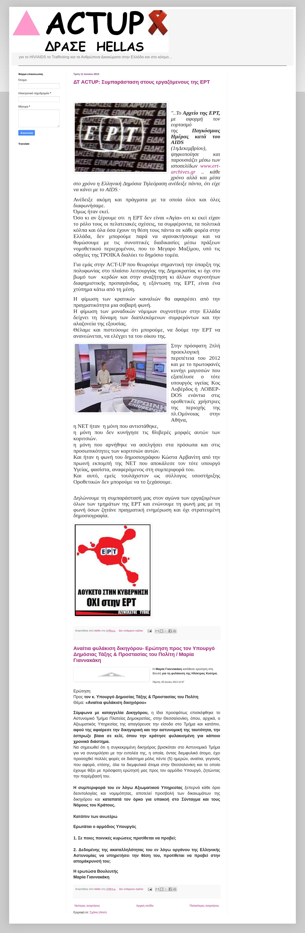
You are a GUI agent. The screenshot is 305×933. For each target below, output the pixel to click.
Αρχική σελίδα (144, 905)
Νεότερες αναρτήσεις (87, 905)
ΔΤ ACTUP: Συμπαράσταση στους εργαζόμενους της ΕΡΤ (141, 82)
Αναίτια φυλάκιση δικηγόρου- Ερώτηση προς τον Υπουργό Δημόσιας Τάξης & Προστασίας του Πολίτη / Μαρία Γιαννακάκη (144, 654)
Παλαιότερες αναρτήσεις (204, 905)
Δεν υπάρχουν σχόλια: (131, 630)
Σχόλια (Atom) (98, 912)
